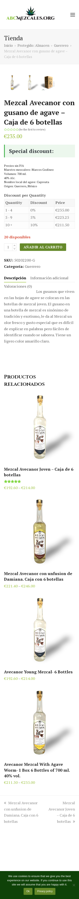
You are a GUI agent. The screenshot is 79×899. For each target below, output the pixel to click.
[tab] (15, 348)
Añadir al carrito (43, 317)
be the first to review (32, 199)
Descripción (15, 348)
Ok (27, 891)
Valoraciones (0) (18, 356)
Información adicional (49, 348)
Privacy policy (44, 891)
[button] (72, 14)
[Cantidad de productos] (8, 317)
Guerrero (32, 336)
